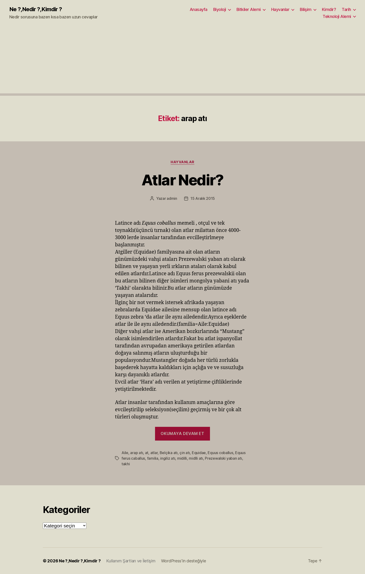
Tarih (346, 9)
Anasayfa (198, 9)
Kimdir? (329, 9)
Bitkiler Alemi (249, 9)
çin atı (184, 452)
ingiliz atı (167, 458)
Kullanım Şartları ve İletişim (130, 560)
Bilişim (305, 9)
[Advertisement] (182, 60)
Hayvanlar (280, 9)
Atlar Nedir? (182, 180)
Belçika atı (169, 452)
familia (152, 458)
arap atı (136, 452)
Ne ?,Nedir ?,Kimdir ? (35, 9)
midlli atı (196, 458)
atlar (154, 452)
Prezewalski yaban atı (223, 458)
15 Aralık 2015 (202, 198)
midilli (182, 458)
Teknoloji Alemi (337, 16)
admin (172, 198)
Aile (125, 452)
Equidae (199, 452)
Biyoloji (219, 9)
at (146, 452)
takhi (126, 464)
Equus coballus (220, 452)
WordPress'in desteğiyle (183, 560)
